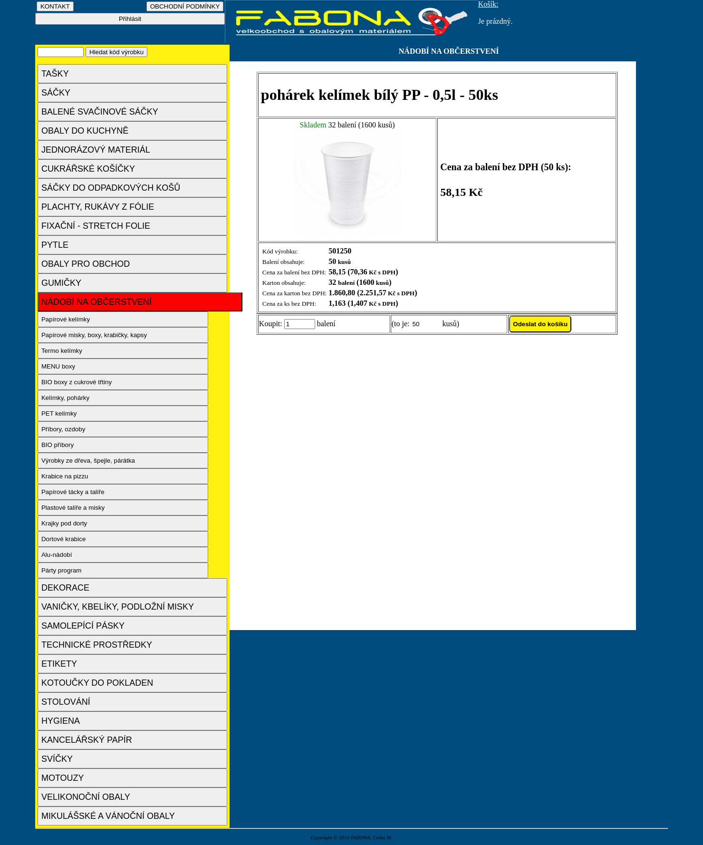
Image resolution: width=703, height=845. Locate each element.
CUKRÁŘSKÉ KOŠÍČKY (88, 169)
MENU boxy (58, 366)
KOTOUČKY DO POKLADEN (97, 683)
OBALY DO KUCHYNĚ (84, 131)
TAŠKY (55, 73)
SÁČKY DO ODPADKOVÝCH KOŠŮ (110, 188)
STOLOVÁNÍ (65, 702)
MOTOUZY (62, 778)
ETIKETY (59, 664)
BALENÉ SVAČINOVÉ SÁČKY (99, 112)
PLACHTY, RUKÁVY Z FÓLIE (97, 207)
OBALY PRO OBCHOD (85, 264)
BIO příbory (57, 444)
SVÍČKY (57, 759)
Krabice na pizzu (64, 476)
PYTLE (54, 245)
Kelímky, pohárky (65, 397)
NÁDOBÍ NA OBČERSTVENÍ (96, 302)
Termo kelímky (61, 350)
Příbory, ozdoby (63, 429)
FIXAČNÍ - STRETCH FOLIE (95, 226)
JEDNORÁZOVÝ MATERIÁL (95, 150)
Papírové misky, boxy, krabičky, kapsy (94, 335)
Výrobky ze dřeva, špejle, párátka (88, 460)
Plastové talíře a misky (73, 507)
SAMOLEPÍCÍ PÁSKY (83, 626)
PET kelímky (59, 413)
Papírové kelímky (65, 319)
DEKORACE (65, 587)
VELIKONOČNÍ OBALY (85, 797)
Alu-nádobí (56, 554)
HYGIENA (60, 721)
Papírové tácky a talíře (73, 491)
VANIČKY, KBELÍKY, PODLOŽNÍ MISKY (117, 607)
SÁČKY (55, 92)
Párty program (61, 570)
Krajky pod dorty (64, 523)
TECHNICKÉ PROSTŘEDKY (96, 645)
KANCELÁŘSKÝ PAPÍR (86, 740)
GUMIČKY (61, 283)
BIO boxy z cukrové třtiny (76, 382)
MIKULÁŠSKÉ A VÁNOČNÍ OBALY (108, 816)
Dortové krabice (63, 539)
